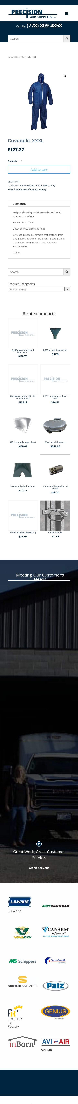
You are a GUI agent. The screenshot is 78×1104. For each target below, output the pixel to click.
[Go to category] (67, 289)
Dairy (17, 57)
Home (11, 57)
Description (19, 203)
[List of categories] (36, 289)
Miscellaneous (15, 189)
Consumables (27, 185)
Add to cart (39, 169)
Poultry (42, 189)
